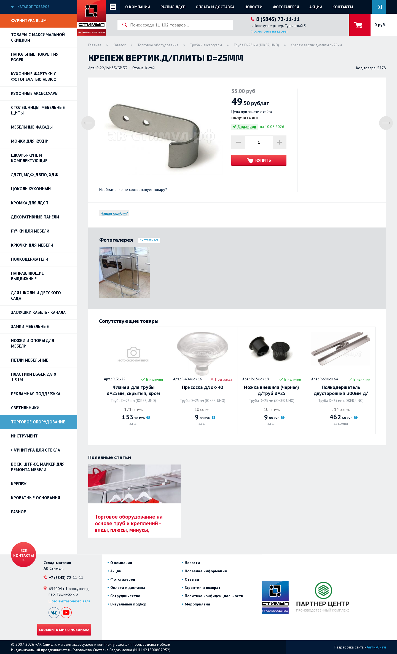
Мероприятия (197, 604)
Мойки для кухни (30, 141)
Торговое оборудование (38, 422)
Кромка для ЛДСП (29, 202)
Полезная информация (206, 570)
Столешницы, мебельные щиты (38, 110)
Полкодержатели (29, 259)
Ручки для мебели (30, 231)
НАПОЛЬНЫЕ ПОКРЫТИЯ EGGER (34, 57)
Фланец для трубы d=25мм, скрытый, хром (133, 390)
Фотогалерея (286, 6)
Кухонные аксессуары (34, 93)
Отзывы (192, 579)
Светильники (25, 407)
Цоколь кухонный (31, 188)
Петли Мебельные (29, 360)
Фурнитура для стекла (35, 450)
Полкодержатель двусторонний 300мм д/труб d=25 (341, 390)
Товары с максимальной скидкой (38, 37)
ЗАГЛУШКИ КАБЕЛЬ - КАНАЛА (38, 312)
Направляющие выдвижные (27, 276)
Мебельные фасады (32, 127)
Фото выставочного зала (69, 601)
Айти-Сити (376, 647)
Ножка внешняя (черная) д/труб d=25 (271, 390)
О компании (137, 6)
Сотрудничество (125, 595)
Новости (253, 6)
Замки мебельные (30, 326)
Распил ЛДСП (173, 6)
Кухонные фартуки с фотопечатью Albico (34, 76)
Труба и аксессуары (206, 45)
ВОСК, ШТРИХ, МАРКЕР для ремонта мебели (38, 466)
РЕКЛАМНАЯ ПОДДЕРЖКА (35, 393)
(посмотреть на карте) (269, 31)
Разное (18, 511)
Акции (315, 6)
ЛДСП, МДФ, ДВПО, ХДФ (34, 174)
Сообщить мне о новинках (64, 629)
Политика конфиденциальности (214, 595)
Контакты (342, 6)
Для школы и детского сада (36, 295)
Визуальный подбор (128, 604)
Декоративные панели (35, 217)
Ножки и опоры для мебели (32, 343)
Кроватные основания (35, 497)
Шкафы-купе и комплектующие (29, 158)
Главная (94, 45)
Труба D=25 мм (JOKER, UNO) (256, 45)
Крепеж (18, 483)
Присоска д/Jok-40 (202, 387)
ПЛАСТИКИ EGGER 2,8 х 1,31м (34, 377)
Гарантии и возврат (203, 587)
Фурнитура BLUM (29, 20)
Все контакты (23, 553)
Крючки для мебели (32, 245)
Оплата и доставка (215, 6)
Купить (263, 160)
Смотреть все (149, 240)
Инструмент (24, 436)
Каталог (119, 45)
